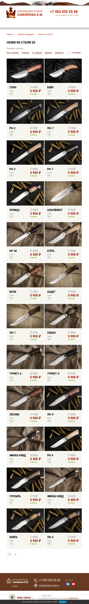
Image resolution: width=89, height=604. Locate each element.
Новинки (25, 52)
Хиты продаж (13, 52)
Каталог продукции (25, 34)
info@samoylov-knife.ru (49, 585)
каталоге (73, 598)
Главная (10, 34)
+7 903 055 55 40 (64, 11)
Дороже (48, 52)
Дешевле (59, 52)
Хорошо (62, 602)
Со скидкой (37, 52)
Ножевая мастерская (30, 13)
